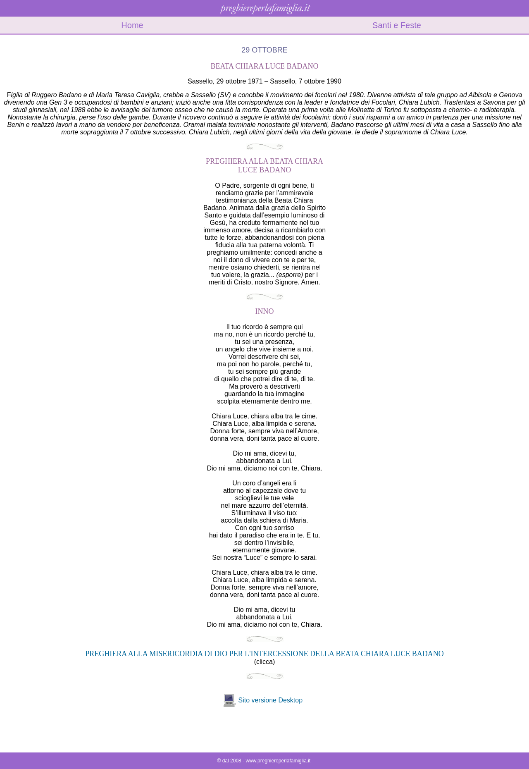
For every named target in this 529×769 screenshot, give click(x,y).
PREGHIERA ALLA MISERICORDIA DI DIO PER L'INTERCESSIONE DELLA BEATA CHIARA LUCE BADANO (264, 654)
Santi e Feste (396, 25)
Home (132, 25)
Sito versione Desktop (270, 700)
